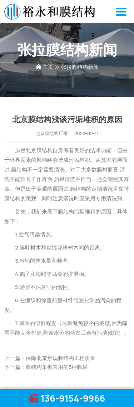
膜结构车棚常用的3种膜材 (57, 367)
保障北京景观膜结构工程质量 (60, 358)
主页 (48, 67)
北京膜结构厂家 (51, 133)
